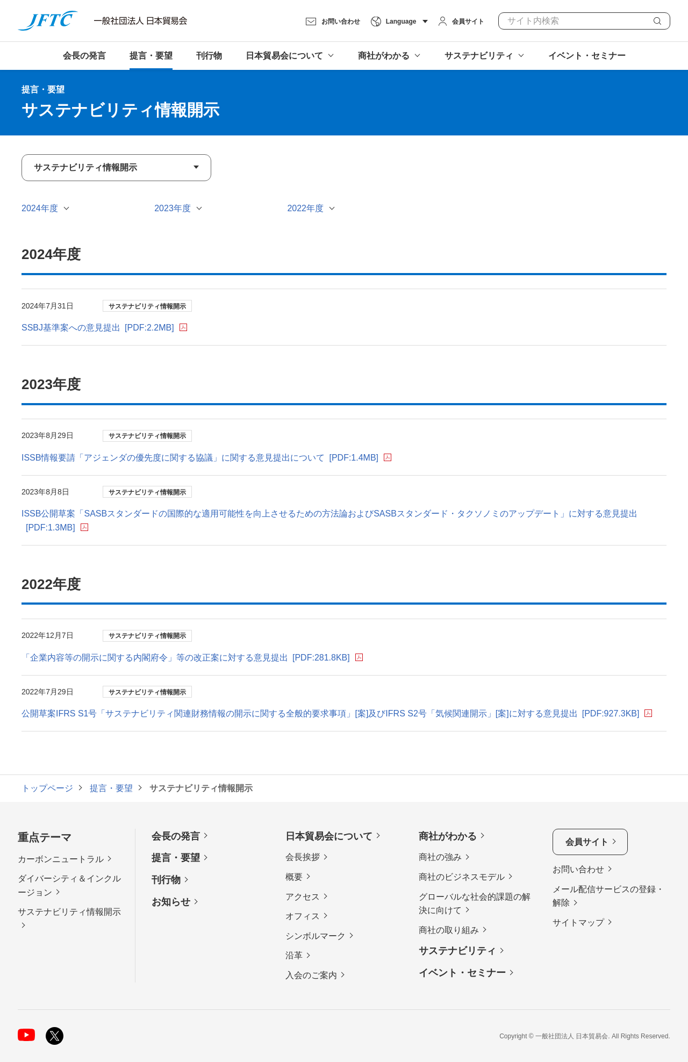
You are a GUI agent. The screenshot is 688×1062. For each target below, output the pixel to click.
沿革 (294, 955)
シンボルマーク (315, 936)
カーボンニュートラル (61, 859)
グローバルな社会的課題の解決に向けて (475, 903)
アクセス (302, 896)
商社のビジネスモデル (462, 876)
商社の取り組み (449, 930)
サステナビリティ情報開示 (69, 911)
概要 (294, 876)
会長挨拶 (302, 857)
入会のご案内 (311, 975)
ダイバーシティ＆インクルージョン (69, 885)
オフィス (302, 916)
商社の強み (440, 857)
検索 (657, 21)
